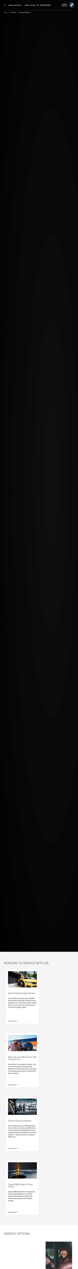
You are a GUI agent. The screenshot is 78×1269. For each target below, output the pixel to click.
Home (6, 12)
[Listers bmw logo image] (68, 5)
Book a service (30, 5)
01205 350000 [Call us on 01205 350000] (45, 5)
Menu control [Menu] (5, 5)
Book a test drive (15, 5)
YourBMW (13, 12)
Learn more (12, 1021)
